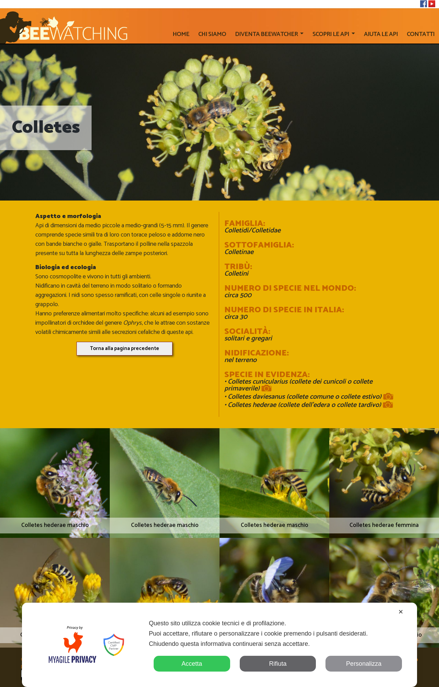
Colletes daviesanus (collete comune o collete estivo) (308, 397)
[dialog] (219, 645)
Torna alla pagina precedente (124, 348)
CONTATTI (421, 34)
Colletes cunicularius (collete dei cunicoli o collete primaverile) (298, 386)
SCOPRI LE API (331, 34)
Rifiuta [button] (277, 663)
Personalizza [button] (363, 663)
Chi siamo (212, 34)
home (181, 34)
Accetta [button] (191, 663)
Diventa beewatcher (267, 34)
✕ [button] (400, 611)
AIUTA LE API (381, 34)
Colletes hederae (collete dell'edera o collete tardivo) (308, 405)
